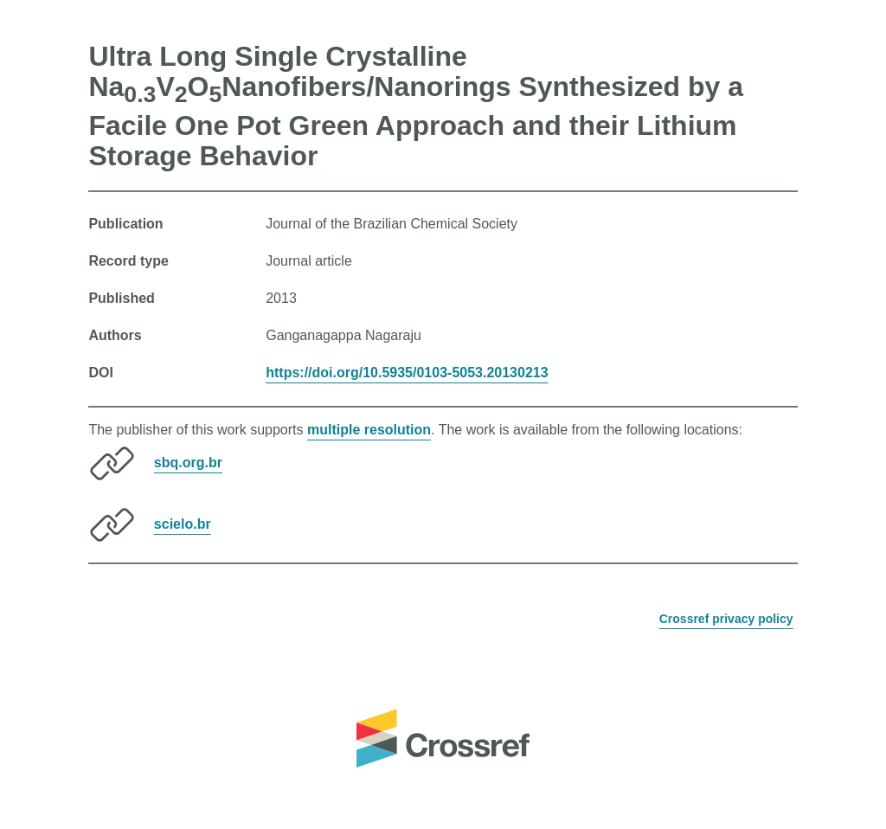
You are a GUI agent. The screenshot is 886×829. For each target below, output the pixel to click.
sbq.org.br (188, 462)
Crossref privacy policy (726, 619)
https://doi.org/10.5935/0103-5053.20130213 (407, 372)
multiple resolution (369, 429)
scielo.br (182, 524)
